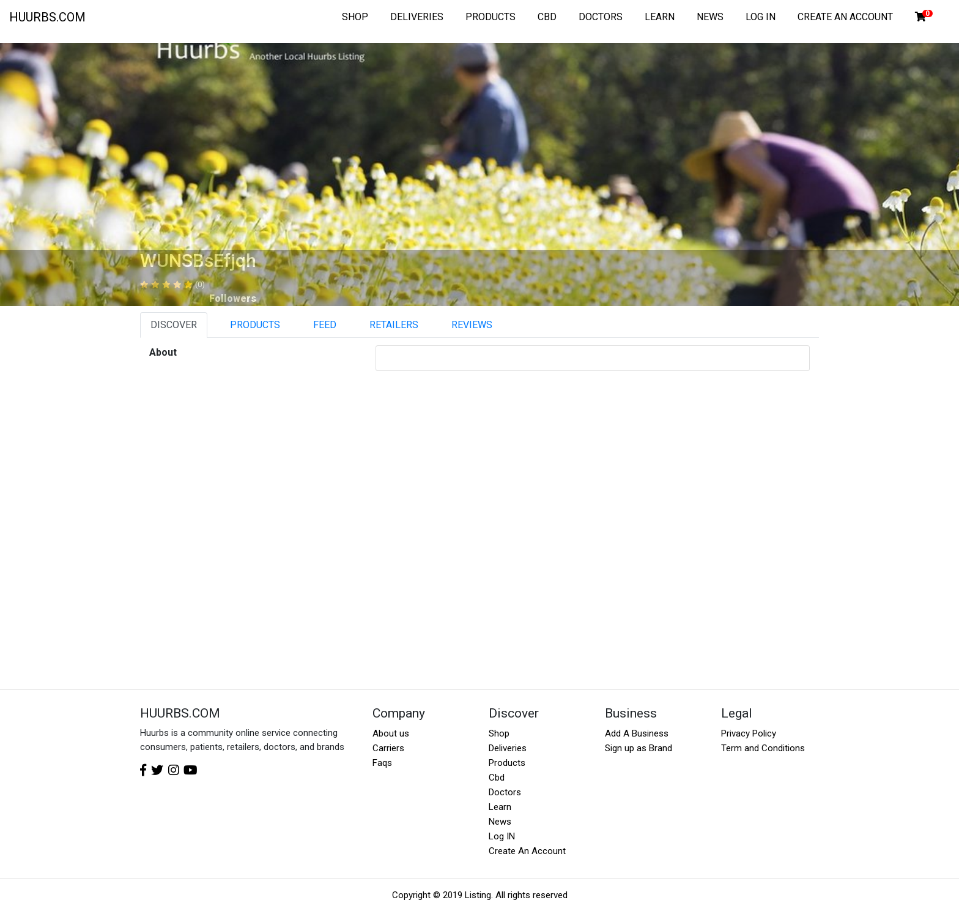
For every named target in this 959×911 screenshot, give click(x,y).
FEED (324, 325)
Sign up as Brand (638, 748)
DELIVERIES (416, 17)
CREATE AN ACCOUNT (845, 17)
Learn (500, 806)
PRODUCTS (490, 17)
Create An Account (527, 851)
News (500, 821)
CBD (547, 17)
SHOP (355, 17)
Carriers (388, 748)
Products (507, 762)
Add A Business (636, 733)
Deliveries (508, 748)
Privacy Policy (748, 733)
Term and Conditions (763, 748)
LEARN (660, 17)
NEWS (710, 17)
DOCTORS (601, 17)
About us (390, 733)
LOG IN (761, 17)
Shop (499, 733)
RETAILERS (393, 325)
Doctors (505, 792)
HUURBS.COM (47, 17)
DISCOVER (173, 325)
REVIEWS (471, 325)
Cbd (497, 777)
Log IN (502, 836)
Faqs (382, 762)
